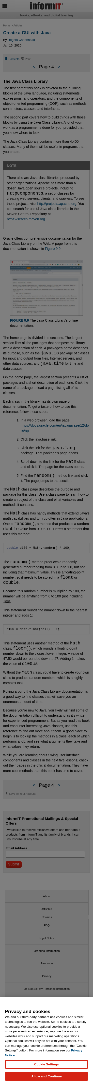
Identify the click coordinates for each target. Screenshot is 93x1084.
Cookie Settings (46, 1064)
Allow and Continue (46, 1076)
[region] (46, 1040)
